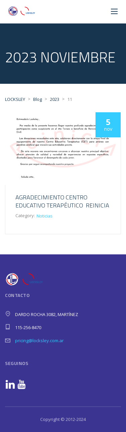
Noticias (45, 216)
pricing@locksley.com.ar (39, 340)
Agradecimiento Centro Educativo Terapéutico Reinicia (62, 201)
